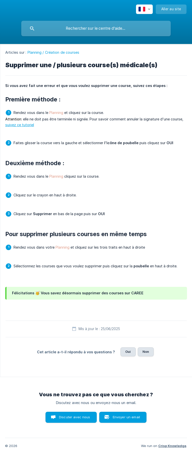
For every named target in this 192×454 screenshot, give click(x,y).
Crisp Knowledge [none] (172, 446)
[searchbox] (96, 28)
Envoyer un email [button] (126, 417)
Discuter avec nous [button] (74, 417)
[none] (144, 9)
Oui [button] (128, 352)
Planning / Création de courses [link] (54, 52)
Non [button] (145, 352)
